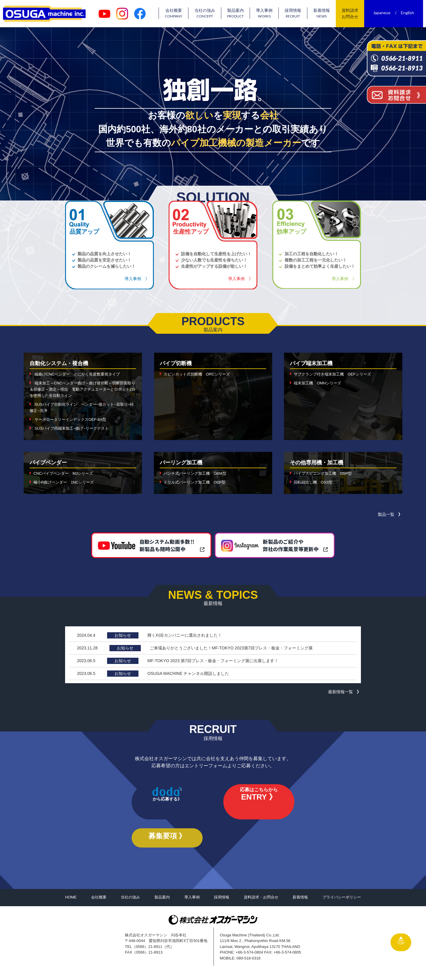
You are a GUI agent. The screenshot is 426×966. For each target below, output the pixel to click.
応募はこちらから (213, 809)
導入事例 (267, 13)
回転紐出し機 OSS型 (315, 482)
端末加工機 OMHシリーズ (319, 383)
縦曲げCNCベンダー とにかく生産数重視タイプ (80, 374)
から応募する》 (155, 808)
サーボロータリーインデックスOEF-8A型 (73, 419)
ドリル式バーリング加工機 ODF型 (197, 482)
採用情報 (296, 13)
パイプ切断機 (177, 363)
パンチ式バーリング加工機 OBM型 (197, 473)
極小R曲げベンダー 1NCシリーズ (66, 482)
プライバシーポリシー (341, 872)
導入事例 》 (137, 278)
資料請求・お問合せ (261, 872)
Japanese (384, 12)
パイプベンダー (50, 462)
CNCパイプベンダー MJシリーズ (65, 473)
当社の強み (207, 13)
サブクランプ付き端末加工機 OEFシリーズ (335, 374)
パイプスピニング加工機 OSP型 (325, 473)
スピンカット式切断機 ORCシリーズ (199, 374)
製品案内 (238, 13)
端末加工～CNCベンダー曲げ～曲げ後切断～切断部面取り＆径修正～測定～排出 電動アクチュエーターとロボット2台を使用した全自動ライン (82, 389)
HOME (71, 872)
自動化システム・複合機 (62, 363)
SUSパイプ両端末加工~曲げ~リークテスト (74, 428)
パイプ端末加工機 (313, 363)
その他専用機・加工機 (319, 462)
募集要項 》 (271, 808)
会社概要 (176, 13)
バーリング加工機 (183, 462)
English (410, 12)
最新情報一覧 (340, 691)
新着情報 (324, 13)
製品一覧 (386, 514)
